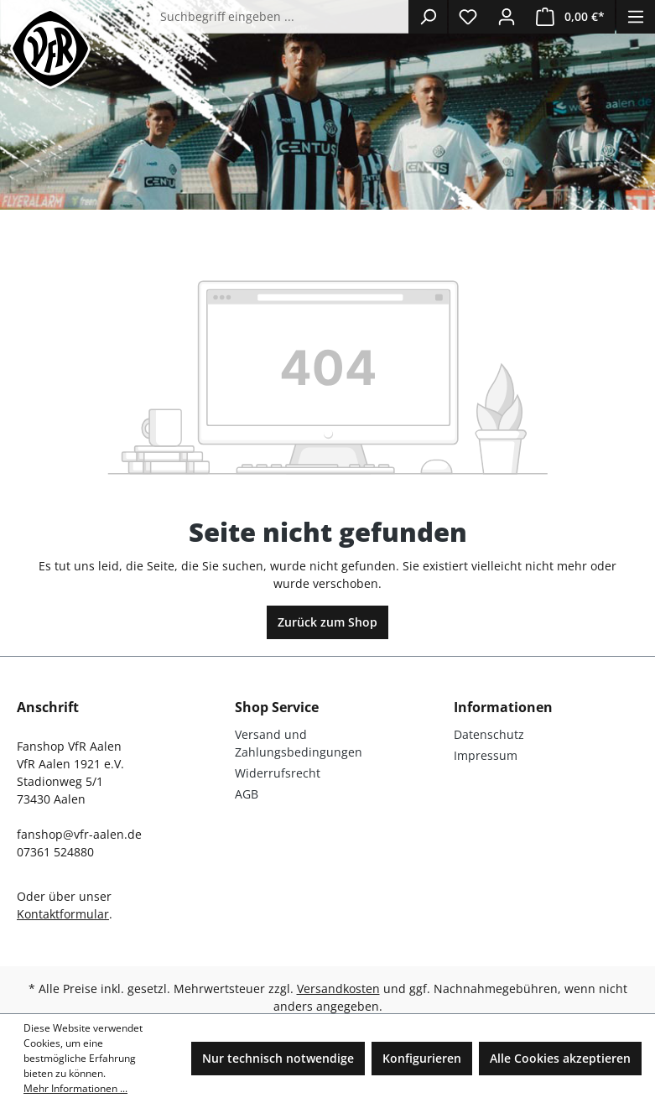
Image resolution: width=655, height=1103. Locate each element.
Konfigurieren (421, 1058)
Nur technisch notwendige (278, 1058)
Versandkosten (338, 988)
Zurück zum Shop (327, 622)
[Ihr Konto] (506, 17)
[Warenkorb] (570, 17)
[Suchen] (427, 17)
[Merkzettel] (468, 17)
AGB (246, 794)
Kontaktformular (63, 914)
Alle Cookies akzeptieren (560, 1058)
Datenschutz (489, 734)
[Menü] (635, 17)
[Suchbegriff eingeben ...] (281, 17)
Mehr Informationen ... (75, 1088)
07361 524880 (55, 852)
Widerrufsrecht (277, 773)
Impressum (485, 755)
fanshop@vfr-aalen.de (79, 834)
